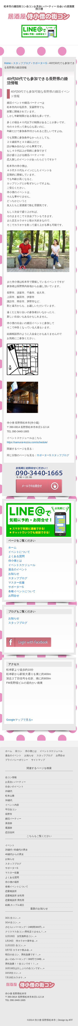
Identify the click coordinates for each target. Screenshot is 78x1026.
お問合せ (13, 595)
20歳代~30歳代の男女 (16, 849)
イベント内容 (12, 805)
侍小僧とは (15, 560)
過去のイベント (17, 569)
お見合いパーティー (15, 782)
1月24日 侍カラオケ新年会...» (21, 940)
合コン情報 (11, 777)
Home (7, 63)
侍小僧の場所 (12, 882)
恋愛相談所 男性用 (14, 900)
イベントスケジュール (21, 565)
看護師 (8, 828)
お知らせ (13, 573)
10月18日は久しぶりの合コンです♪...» (24, 968)
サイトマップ (38, 760)
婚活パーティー (13, 818)
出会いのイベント (14, 786)
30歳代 (8, 800)
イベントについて (19, 551)
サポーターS (40, 63)
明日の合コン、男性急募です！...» (22, 954)
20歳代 (8, 791)
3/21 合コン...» (12, 918)
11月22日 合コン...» (15, 945)
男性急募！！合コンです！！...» (21, 963)
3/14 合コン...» (12, 922)
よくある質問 (16, 556)
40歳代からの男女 (14, 854)
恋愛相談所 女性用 (14, 895)
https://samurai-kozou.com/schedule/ (27, 442)
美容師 (8, 823)
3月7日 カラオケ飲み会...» (18, 950)
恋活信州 (9, 832)
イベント (9, 845)
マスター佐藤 (16, 582)
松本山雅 (9, 795)
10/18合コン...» (13, 973)
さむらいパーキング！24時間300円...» (25, 927)
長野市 (8, 814)
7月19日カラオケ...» (15, 977)
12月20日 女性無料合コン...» (20, 936)
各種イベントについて (21, 591)
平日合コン (11, 809)
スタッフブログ (22, 63)
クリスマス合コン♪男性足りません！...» (25, 931)
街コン (18, 751)
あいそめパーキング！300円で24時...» (25, 959)
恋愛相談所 (11, 891)
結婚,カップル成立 (14, 905)
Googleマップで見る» (19, 719)
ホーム (12, 547)
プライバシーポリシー (16, 760)
